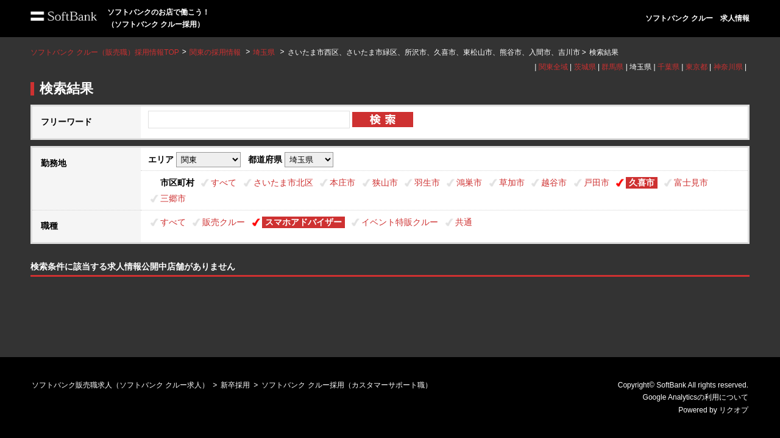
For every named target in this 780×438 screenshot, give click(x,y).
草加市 (512, 182)
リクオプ (733, 410)
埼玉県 (264, 52)
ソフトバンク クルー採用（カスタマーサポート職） (346, 385)
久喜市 (641, 182)
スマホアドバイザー (303, 222)
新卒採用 (235, 385)
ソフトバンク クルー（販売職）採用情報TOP (104, 52)
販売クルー (223, 222)
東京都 (696, 67)
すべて (223, 182)
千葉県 (668, 67)
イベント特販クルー (399, 222)
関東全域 (553, 67)
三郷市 (173, 198)
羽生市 (427, 182)
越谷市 (554, 182)
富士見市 (691, 182)
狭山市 (385, 182)
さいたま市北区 (283, 182)
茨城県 (585, 67)
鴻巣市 (469, 182)
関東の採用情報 (216, 52)
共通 (463, 222)
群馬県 (612, 67)
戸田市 (596, 182)
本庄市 (342, 182)
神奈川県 (728, 67)
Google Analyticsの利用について (695, 397)
